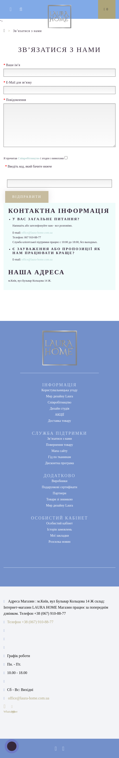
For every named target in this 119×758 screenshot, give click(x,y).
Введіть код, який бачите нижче (30, 166)
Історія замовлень (59, 529)
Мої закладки (59, 535)
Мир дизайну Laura (59, 396)
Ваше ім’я (13, 65)
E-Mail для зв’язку (19, 82)
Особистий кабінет (59, 523)
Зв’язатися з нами (59, 438)
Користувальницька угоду (59, 390)
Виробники (59, 481)
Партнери (59, 493)
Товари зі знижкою (59, 499)
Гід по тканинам (59, 457)
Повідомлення (16, 100)
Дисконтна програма (59, 463)
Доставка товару (59, 421)
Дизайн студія (59, 408)
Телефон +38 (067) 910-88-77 (30, 622)
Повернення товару (59, 445)
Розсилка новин (59, 541)
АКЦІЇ (59, 414)
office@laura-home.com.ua (37, 232)
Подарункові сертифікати (59, 487)
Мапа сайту (60, 451)
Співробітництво (59, 402)
